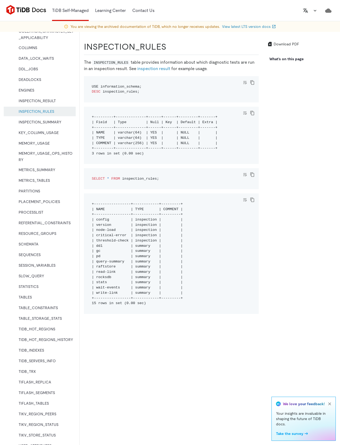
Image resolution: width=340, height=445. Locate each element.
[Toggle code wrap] (245, 82)
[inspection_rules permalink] (170, 46)
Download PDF (283, 44)
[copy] (252, 82)
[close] (329, 404)
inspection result (153, 68)
